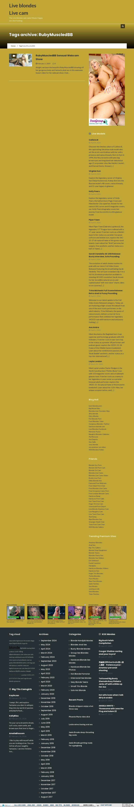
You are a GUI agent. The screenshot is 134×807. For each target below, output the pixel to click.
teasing (29, 648)
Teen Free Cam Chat (97, 524)
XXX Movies (108, 634)
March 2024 (46, 653)
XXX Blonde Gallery (96, 527)
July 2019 (45, 718)
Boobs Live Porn (95, 478)
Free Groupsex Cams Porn (99, 491)
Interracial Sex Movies (81, 678)
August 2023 (47, 665)
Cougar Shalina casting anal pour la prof (110, 652)
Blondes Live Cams (96, 473)
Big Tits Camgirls (22, 689)
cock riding (18, 651)
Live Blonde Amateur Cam (99, 509)
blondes (11, 681)
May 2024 (45, 644)
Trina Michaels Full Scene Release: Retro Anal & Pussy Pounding (106, 292)
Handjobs (92, 566)
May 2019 (45, 727)
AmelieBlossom (17, 733)
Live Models (98, 133)
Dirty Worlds (94, 416)
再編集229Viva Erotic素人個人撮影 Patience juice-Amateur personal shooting (111, 666)
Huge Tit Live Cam (96, 504)
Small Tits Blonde (79, 686)
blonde (14, 647)
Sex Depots (93, 439)
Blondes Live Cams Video (98, 475)
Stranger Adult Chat (96, 522)
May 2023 (45, 669)
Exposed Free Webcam (97, 483)
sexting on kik (94, 589)
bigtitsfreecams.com (15, 668)
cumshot (23, 675)
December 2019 (48, 698)
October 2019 (47, 706)
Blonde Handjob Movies (82, 640)
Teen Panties (94, 594)
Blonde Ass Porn (95, 465)
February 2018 (47, 772)
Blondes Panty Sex (96, 555)
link (131, 768)
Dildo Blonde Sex (95, 481)
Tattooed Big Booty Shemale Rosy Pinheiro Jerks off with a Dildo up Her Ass (110, 682)
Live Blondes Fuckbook (97, 429)
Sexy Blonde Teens (79, 682)
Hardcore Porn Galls (96, 499)
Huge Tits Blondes (96, 573)
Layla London (95, 361)
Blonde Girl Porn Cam (97, 468)
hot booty (30, 657)
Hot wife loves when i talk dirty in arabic (111, 696)
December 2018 (48, 747)
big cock (32, 663)
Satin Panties (94, 584)
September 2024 (49, 640)
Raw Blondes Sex (95, 519)
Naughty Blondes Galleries (99, 434)
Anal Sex (92, 545)
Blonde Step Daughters (98, 550)
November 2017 (48, 784)
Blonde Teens (94, 553)
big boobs (23, 648)
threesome (27, 640)
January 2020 (47, 694)
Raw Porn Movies (95, 581)
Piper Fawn (94, 220)
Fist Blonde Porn (95, 419)
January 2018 (47, 776)
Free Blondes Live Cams (98, 488)
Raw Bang (92, 517)
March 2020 (46, 685)
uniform (11, 651)
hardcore (15, 674)
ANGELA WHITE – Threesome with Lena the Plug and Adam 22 (111, 708)
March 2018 (46, 768)
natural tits (12, 640)
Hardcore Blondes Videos (98, 568)
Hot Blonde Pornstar (80, 674)
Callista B (93, 140)
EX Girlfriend (94, 560)
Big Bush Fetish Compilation (106, 642)
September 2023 (48, 661)
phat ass (14, 665)
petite (11, 663)
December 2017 (48, 780)
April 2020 (45, 681)
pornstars (13, 678)
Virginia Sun (95, 171)
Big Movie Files (94, 408)
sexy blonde (93, 444)
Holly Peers (94, 191)
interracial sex (13, 660)
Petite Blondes (94, 576)
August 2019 (47, 714)
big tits (18, 671)
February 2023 (47, 677)
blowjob (28, 671)
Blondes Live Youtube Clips (99, 411)
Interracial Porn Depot (97, 506)
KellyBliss (14, 716)
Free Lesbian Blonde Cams (99, 493)
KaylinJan (14, 695)
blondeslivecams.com (21, 663)
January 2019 (47, 743)
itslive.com (27, 654)
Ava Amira (94, 327)
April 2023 (45, 673)
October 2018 (47, 755)
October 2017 (47, 788)
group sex (17, 681)
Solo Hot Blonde (78, 690)
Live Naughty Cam (96, 511)
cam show (25, 668)
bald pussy (12, 671)
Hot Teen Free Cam (96, 501)
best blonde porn (95, 406)
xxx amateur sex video (97, 447)
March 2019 (46, 735)
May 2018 (45, 760)
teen (33, 648)
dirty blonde (93, 414)
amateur (23, 671)
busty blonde (22, 660)
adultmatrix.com (20, 657)
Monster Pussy (94, 432)
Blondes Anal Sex (79, 644)
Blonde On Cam (95, 470)
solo (31, 654)
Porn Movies (93, 579)
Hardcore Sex (94, 571)
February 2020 (48, 690)
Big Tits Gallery (95, 548)
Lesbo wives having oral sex (80, 724)
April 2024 (45, 649)
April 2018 (45, 764)
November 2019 (48, 702)
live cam (20, 678)
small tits (20, 665)
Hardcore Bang (94, 496)
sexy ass (26, 665)
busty (20, 643)
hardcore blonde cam (97, 426)
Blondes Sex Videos (96, 558)
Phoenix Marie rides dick (79, 717)
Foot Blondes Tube (96, 421)
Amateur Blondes (95, 542)
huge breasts (27, 678)
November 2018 (48, 751)
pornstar (31, 668)
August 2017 (46, 797)
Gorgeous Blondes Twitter (99, 424)
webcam (30, 675)
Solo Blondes (94, 591)
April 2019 (45, 731)
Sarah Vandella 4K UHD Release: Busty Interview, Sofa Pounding (105, 255)
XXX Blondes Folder (96, 450)
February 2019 (47, 739)
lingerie (15, 643)
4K (26, 657)
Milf (10, 665)
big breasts (19, 640)
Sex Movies (93, 586)
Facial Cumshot (94, 563)
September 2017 (48, 792)
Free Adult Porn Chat (97, 486)
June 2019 (45, 723)
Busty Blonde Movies (80, 649)
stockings (12, 657)
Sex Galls (92, 442)
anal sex (29, 660)
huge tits (24, 643)
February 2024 (48, 657)
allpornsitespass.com (16, 654)
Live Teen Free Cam (96, 514)
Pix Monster (93, 437)
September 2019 (48, 710)
